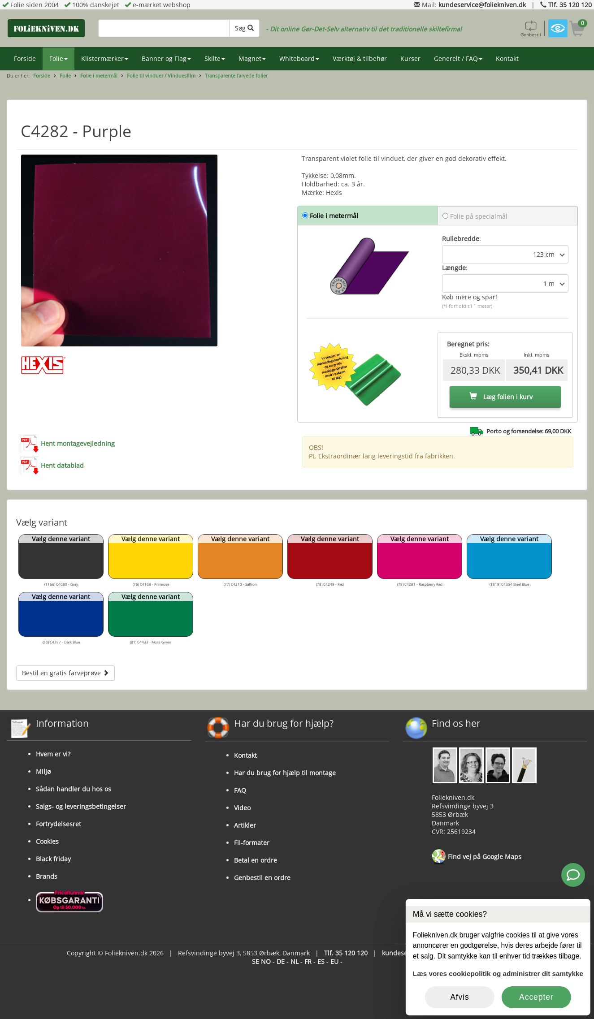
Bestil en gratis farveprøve (65, 673)
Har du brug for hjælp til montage (285, 773)
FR (308, 961)
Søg (244, 28)
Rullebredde (460, 238)
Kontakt (507, 58)
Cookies (47, 841)
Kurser (410, 58)
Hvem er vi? (53, 754)
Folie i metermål (98, 75)
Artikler (245, 825)
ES (321, 961)
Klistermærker (104, 58)
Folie (58, 58)
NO (266, 961)
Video (242, 807)
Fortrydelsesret (58, 824)
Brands (46, 876)
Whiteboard (299, 58)
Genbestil (530, 28)
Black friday (53, 859)
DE (281, 961)
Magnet (252, 58)
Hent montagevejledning (78, 443)
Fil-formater (251, 842)
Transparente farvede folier (236, 75)
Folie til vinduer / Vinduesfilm (161, 75)
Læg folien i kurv (501, 397)
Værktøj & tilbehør (360, 58)
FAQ (240, 790)
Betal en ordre (255, 860)
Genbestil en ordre (262, 877)
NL (294, 961)
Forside (25, 58)
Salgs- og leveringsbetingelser (81, 806)
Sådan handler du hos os (73, 789)
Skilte (214, 58)
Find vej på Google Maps (476, 857)
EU (334, 961)
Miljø (43, 771)
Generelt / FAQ (458, 58)
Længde (454, 267)
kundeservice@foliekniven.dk (482, 4)
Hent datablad (62, 465)
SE (255, 961)
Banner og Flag (166, 58)
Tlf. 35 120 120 (570, 4)
